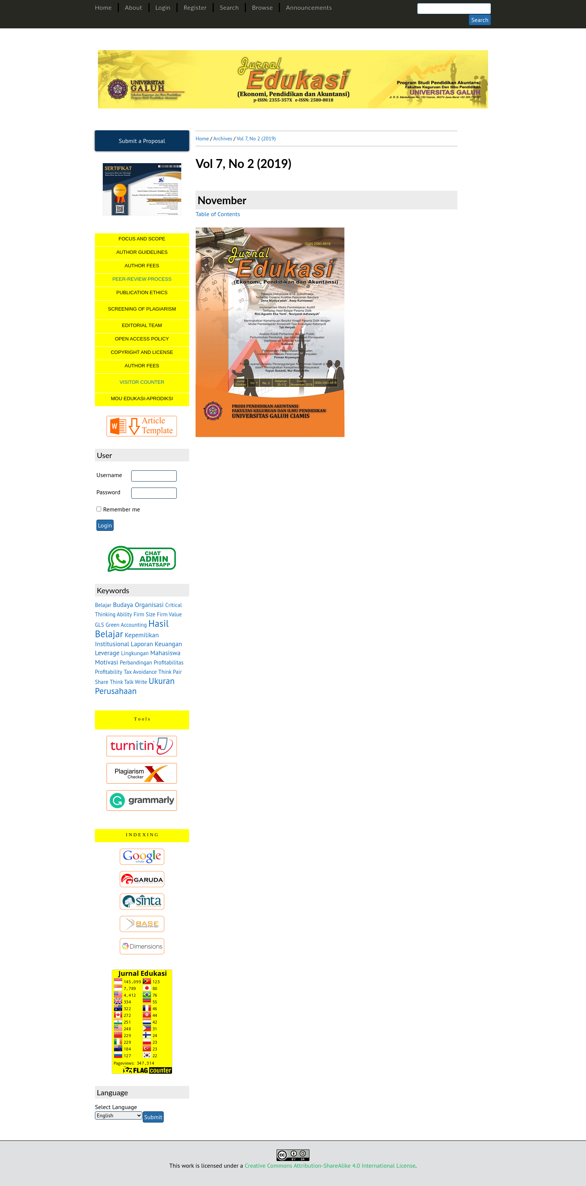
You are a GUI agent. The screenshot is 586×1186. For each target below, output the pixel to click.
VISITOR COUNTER (142, 382)
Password (108, 492)
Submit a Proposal (142, 140)
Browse (262, 7)
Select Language (116, 1107)
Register (195, 7)
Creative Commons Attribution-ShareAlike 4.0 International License (330, 1165)
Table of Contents (217, 214)
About (133, 7)
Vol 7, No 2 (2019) (256, 138)
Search (229, 7)
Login (163, 7)
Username (109, 475)
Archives (222, 138)
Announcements (309, 7)
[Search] (454, 8)
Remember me (121, 509)
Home (103, 7)
